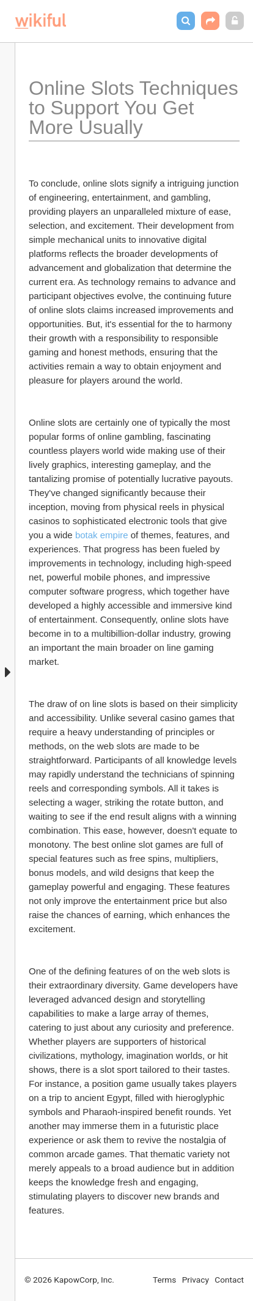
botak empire (101, 535)
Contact (229, 1279)
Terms (164, 1279)
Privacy (195, 1279)
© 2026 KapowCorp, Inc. (69, 1279)
